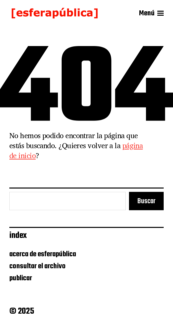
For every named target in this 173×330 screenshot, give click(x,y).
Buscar (146, 201)
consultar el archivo (37, 266)
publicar (20, 278)
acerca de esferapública (42, 254)
